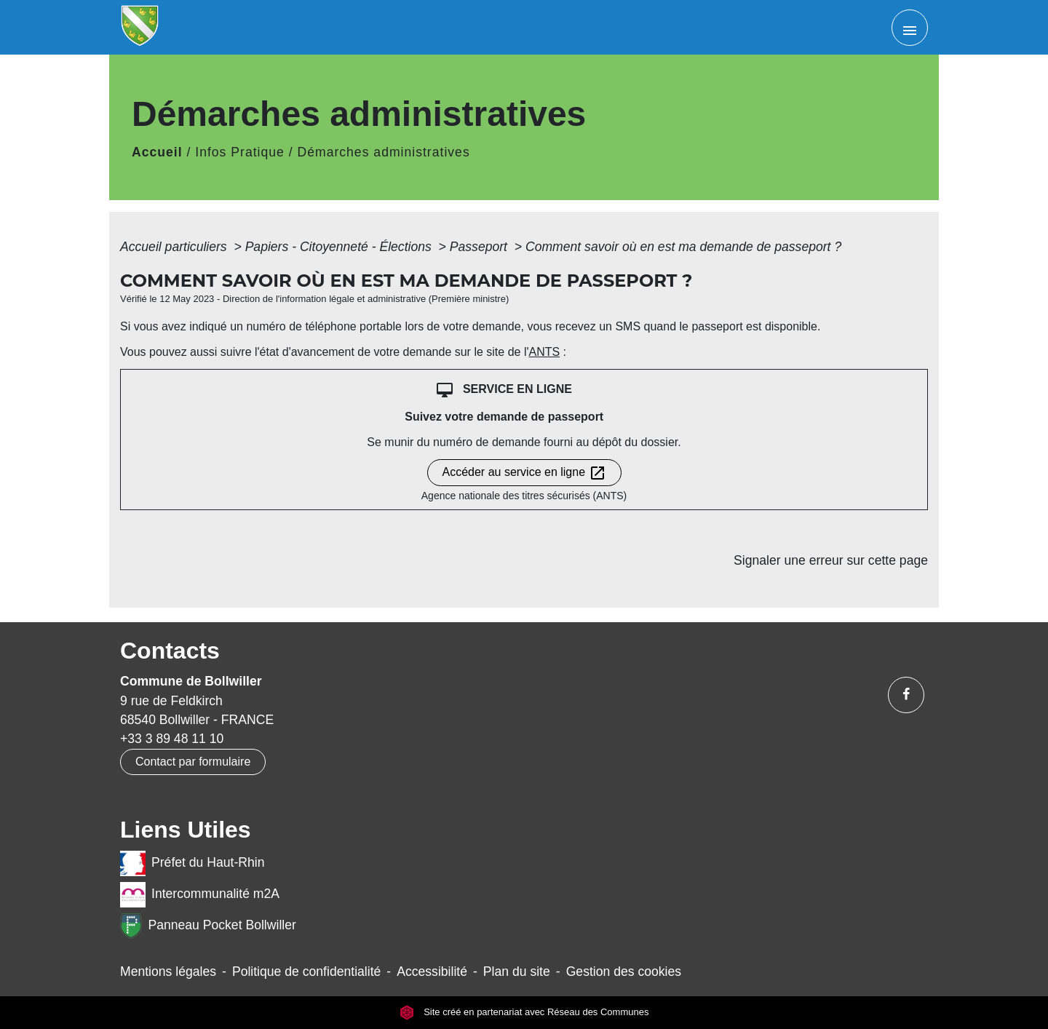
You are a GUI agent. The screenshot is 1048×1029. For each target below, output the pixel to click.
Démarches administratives (384, 152)
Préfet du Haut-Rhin (192, 863)
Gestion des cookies (623, 971)
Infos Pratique (240, 152)
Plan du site (516, 971)
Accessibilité (432, 971)
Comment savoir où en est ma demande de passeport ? (683, 246)
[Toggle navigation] (910, 27)
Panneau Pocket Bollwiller (208, 926)
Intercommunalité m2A (199, 894)
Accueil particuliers (175, 246)
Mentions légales (168, 971)
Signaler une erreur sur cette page (831, 560)
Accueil (157, 152)
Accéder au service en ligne (524, 473)
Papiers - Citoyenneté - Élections (340, 246)
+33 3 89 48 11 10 (171, 738)
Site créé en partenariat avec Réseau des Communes (524, 1011)
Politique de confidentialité (306, 971)
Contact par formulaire (192, 761)
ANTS (544, 352)
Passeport (480, 246)
